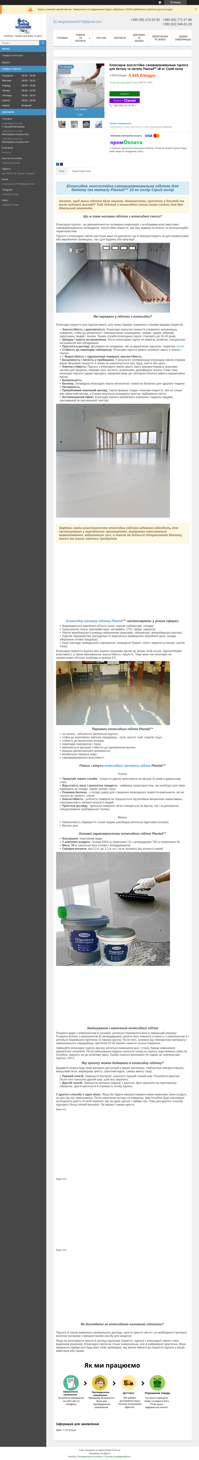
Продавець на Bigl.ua (99, 1453)
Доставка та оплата (139, 37)
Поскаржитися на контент (90, 1456)
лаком (180, 346)
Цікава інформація (183, 38)
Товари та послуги (12, 55)
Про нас (101, 37)
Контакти (120, 37)
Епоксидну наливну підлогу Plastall (94, 621)
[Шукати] (42, 43)
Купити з (124, 100)
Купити (125, 93)
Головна (62, 37)
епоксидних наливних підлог (127, 765)
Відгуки (6, 62)
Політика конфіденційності (117, 1456)
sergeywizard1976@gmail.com (18, 183)
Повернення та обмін (160, 38)
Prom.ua (116, 1450)
